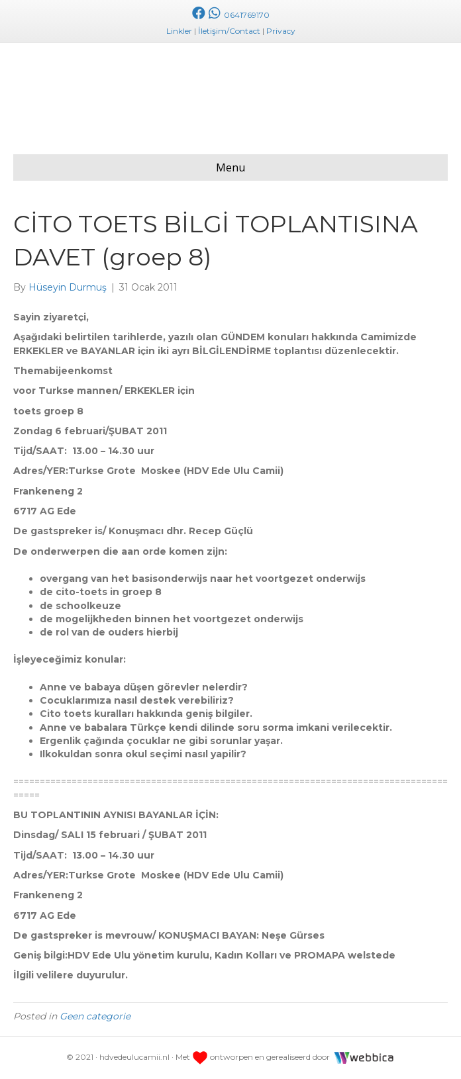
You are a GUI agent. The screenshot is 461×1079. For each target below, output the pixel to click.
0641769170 (237, 15)
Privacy (280, 31)
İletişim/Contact (229, 31)
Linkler (179, 31)
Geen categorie (95, 1016)
